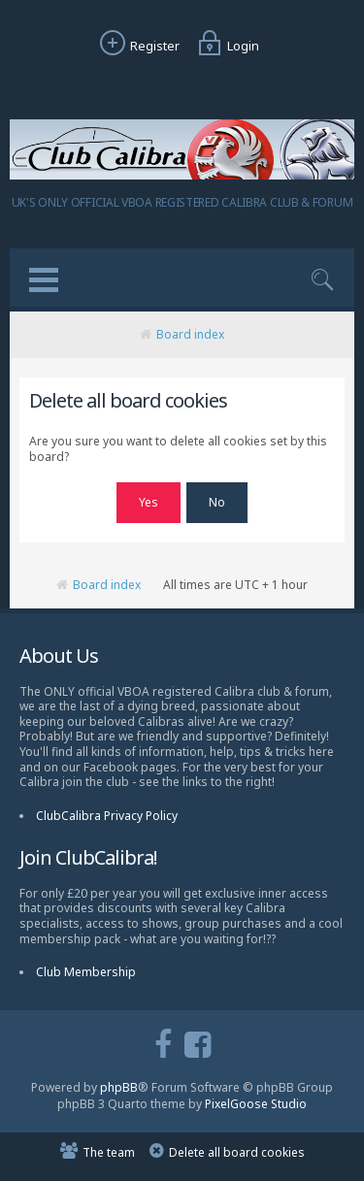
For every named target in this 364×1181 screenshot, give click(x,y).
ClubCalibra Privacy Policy (107, 815)
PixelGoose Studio (256, 1104)
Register (137, 45)
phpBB (119, 1087)
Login (225, 45)
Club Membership (86, 972)
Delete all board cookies (237, 1152)
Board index (190, 334)
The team (109, 1152)
